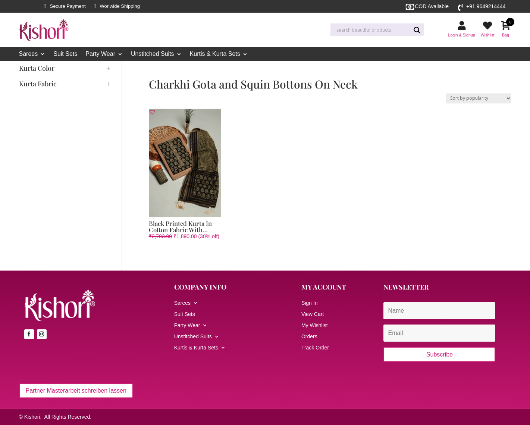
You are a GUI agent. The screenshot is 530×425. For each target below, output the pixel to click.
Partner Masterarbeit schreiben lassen (76, 390)
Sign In (309, 303)
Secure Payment (68, 6)
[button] (152, 112)
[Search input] (372, 30)
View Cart (312, 314)
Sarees (28, 54)
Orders (309, 336)
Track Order (315, 348)
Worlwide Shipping (119, 6)
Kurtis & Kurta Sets (215, 54)
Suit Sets (65, 54)
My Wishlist (314, 325)
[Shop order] (478, 98)
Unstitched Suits (152, 54)
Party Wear (100, 54)
